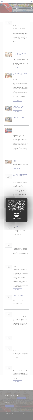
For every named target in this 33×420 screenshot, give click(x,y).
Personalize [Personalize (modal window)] (16, 216)
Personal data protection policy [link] (17, 218)
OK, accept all (16, 213)
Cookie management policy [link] (16, 219)
